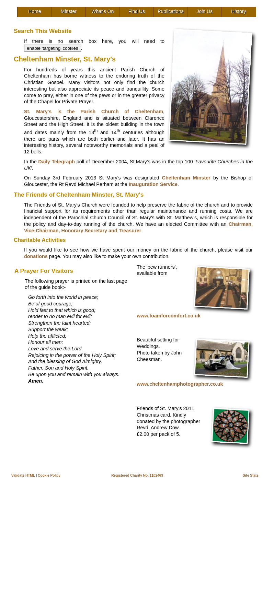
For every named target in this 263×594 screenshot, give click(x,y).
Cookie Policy (49, 475)
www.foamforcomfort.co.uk (169, 315)
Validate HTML (23, 475)
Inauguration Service (153, 184)
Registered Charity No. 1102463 (137, 475)
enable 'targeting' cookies (52, 48)
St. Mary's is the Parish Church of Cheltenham (93, 111)
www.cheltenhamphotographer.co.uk (180, 384)
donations (36, 256)
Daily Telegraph (56, 161)
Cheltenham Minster (186, 177)
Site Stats (251, 475)
